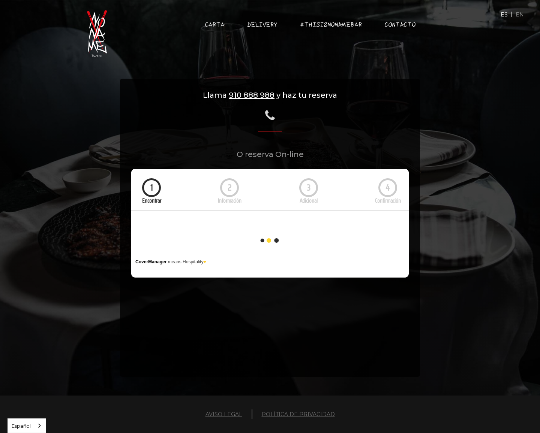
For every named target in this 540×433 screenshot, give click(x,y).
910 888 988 (251, 95)
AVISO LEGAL (224, 414)
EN (520, 14)
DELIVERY (262, 24)
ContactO (400, 24)
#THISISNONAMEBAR (331, 24)
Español (21, 426)
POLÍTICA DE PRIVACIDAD (298, 414)
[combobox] (27, 425)
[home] (97, 33)
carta (215, 24)
